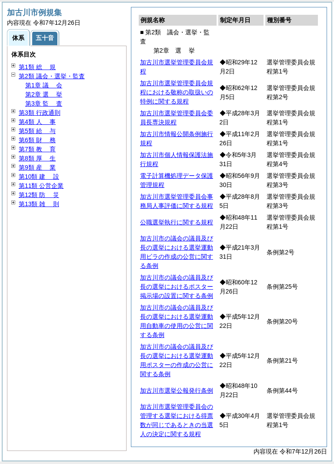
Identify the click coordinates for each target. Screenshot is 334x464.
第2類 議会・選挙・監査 (52, 76)
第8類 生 (37, 158)
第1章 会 (43, 85)
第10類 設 (39, 176)
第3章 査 (43, 103)
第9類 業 (37, 167)
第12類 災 (39, 194)
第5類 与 (37, 130)
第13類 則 (39, 203)
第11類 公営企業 (41, 185)
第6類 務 (37, 140)
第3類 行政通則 (39, 112)
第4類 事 (37, 121)
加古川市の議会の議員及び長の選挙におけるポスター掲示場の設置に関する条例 (176, 286)
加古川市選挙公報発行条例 (176, 390)
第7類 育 (37, 149)
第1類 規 (37, 66)
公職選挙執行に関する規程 (176, 222)
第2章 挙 (43, 94)
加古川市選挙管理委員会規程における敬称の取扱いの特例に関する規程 (176, 92)
